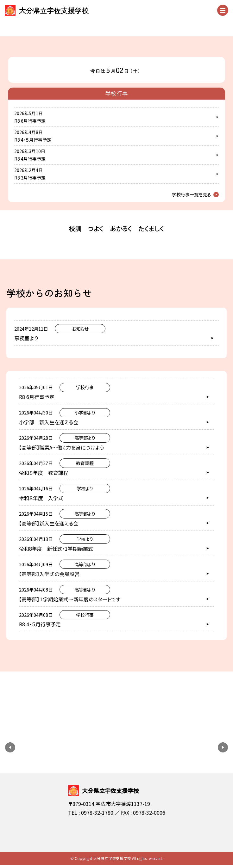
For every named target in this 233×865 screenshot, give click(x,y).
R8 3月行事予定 (30, 178)
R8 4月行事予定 (30, 159)
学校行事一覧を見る (191, 194)
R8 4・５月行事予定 (32, 140)
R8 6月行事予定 (30, 121)
